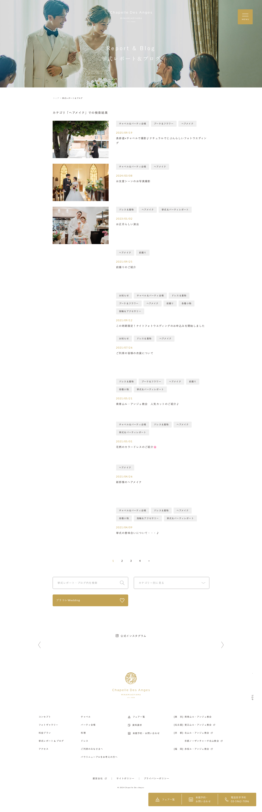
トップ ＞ (57, 98)
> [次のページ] (149, 560)
